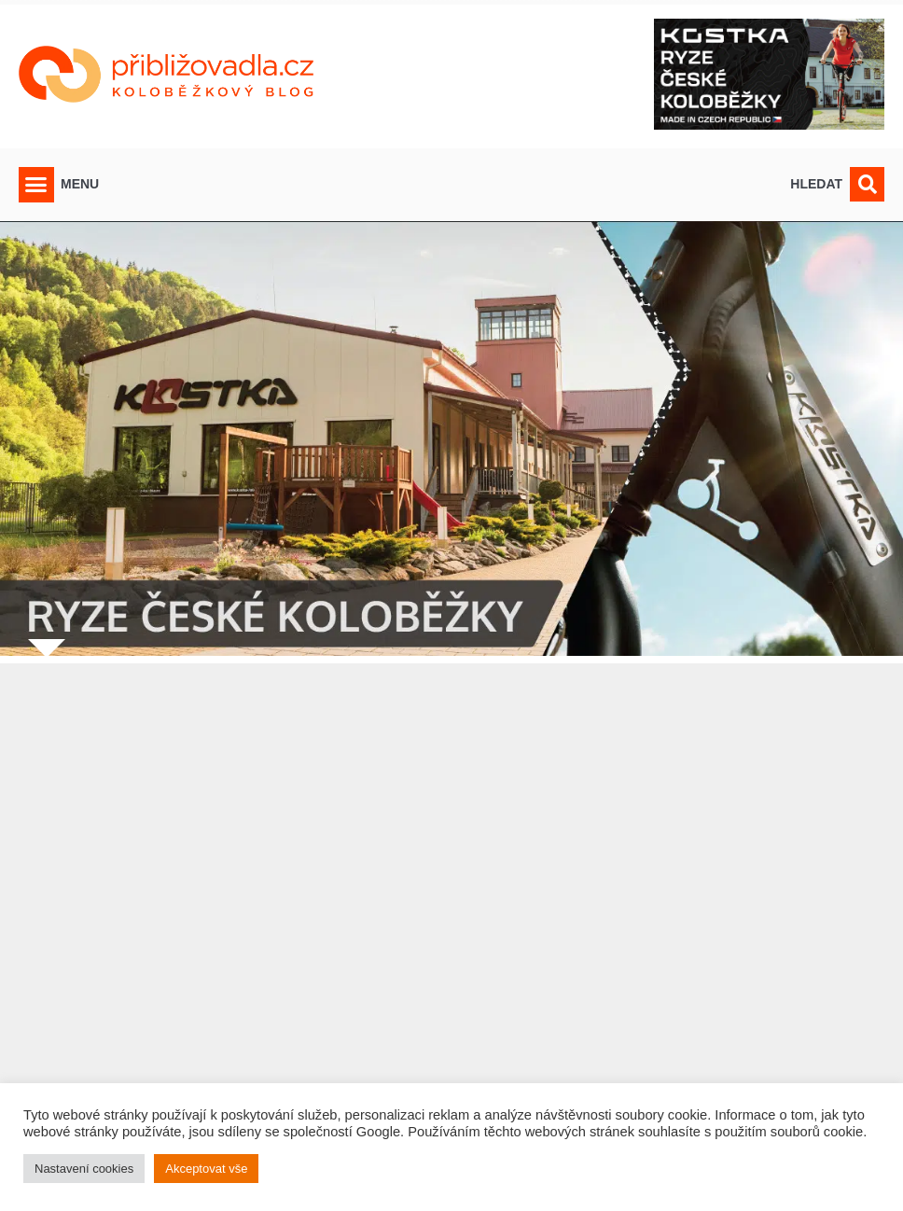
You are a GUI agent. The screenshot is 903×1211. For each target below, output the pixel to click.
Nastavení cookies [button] (84, 1169)
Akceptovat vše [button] (206, 1169)
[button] (36, 184)
